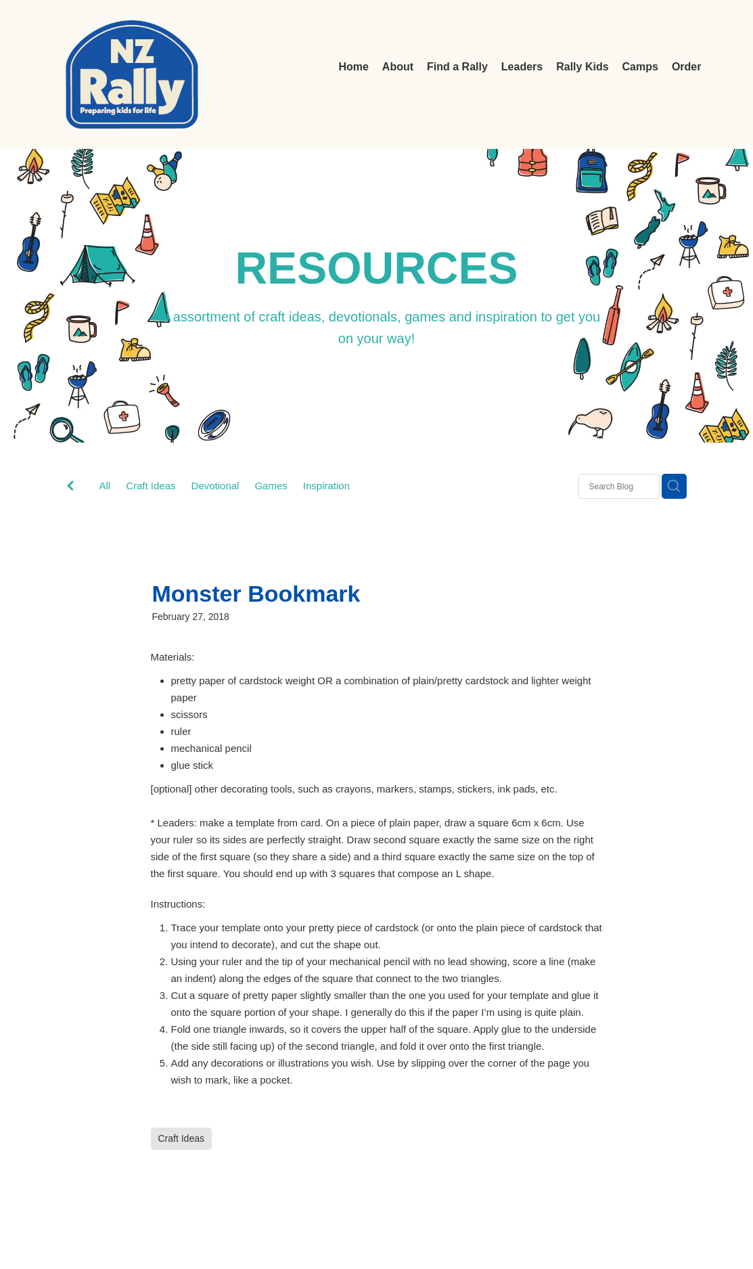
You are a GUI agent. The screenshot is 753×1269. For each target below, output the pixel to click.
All (105, 485)
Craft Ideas (150, 485)
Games (270, 485)
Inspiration (326, 485)
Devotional (215, 485)
